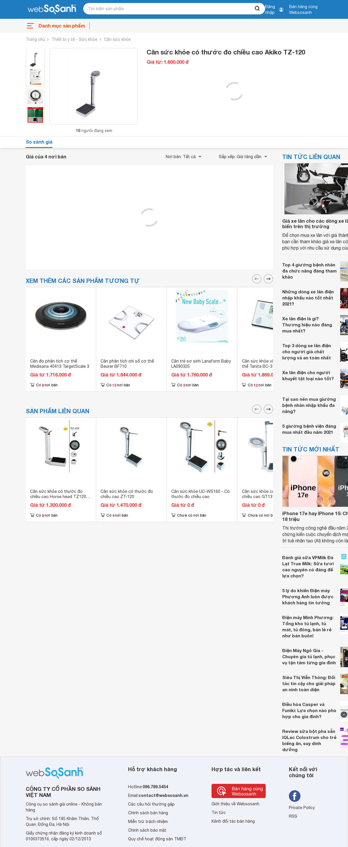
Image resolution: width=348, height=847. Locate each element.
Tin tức (219, 812)
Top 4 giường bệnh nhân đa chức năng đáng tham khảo (309, 270)
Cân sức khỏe (117, 39)
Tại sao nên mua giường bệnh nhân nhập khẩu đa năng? (309, 405)
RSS (293, 816)
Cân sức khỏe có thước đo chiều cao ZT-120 (127, 494)
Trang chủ (35, 39)
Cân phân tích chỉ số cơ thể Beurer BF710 (127, 364)
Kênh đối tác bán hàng (233, 821)
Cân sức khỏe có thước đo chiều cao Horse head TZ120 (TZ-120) (58, 496)
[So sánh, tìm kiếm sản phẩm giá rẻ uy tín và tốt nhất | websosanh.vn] (52, 10)
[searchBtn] (257, 8)
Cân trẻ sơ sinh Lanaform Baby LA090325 (201, 364)
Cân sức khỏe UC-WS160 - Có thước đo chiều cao (200, 494)
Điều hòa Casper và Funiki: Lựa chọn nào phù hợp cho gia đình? (309, 710)
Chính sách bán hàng (148, 813)
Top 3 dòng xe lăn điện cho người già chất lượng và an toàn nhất (306, 351)
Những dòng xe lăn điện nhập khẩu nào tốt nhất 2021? (308, 297)
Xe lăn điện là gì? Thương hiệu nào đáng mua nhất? (307, 324)
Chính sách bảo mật (147, 830)
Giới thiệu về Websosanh (235, 804)
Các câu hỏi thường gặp (151, 804)
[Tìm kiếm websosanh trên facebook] (294, 796)
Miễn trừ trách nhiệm (148, 821)
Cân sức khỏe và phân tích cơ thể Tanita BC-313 (271, 364)
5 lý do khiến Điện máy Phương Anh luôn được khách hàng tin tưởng (308, 596)
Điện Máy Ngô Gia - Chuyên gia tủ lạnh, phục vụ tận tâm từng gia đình (309, 656)
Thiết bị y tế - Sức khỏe (74, 39)
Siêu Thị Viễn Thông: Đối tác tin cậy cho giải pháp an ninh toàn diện (309, 683)
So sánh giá (39, 141)
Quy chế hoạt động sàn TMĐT (157, 839)
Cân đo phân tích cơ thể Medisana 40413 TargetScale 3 (59, 364)
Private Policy (302, 807)
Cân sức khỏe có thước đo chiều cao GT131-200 (268, 494)
